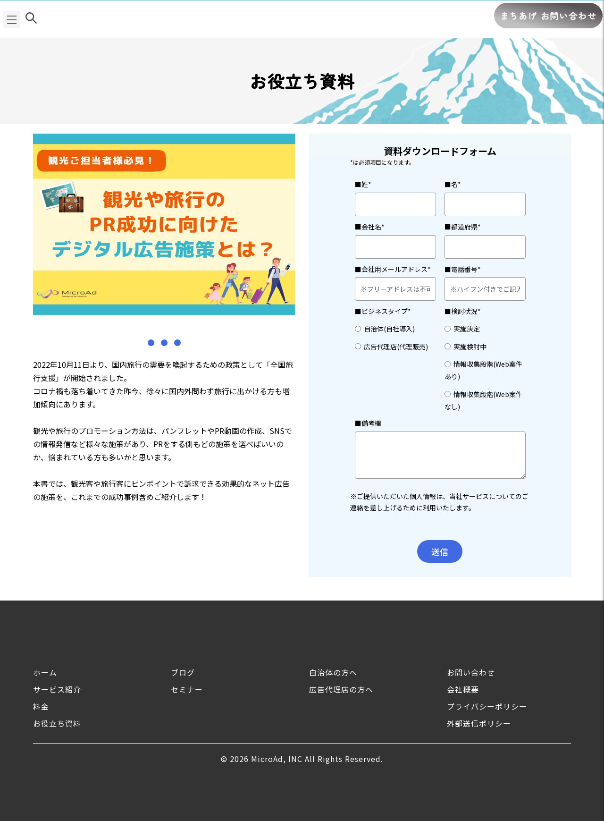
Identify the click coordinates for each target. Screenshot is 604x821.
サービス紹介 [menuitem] (57, 689)
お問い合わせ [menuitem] (471, 672)
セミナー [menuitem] (187, 689)
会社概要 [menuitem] (463, 689)
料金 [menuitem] (41, 706)
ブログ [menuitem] (183, 672)
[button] (151, 342)
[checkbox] (395, 337)
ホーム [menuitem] (45, 672)
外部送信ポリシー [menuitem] (479, 723)
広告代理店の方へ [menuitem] (341, 689)
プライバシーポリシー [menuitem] (487, 706)
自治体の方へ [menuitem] (333, 672)
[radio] (395, 328)
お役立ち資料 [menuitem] (57, 723)
